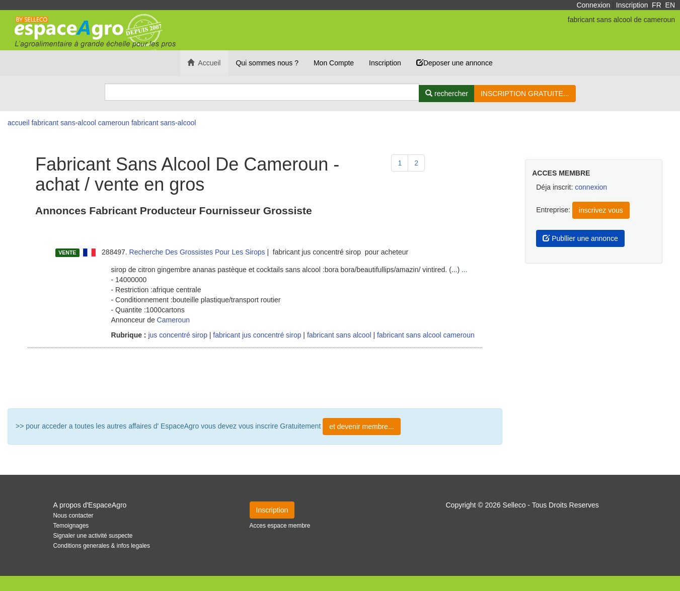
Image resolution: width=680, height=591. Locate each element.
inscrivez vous (601, 210)
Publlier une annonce (580, 238)
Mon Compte (334, 63)
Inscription (632, 5)
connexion (591, 187)
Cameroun (173, 320)
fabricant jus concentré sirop (257, 335)
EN (670, 5)
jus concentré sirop (176, 335)
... (465, 270)
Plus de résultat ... (255, 378)
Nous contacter (73, 515)
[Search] (262, 92)
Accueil (203, 63)
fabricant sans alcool (339, 335)
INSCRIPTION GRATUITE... (525, 94)
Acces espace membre (280, 525)
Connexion (593, 5)
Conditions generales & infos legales (101, 545)
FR (656, 5)
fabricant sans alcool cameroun (426, 335)
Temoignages (71, 525)
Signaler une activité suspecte (93, 535)
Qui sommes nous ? (267, 63)
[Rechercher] (447, 93)
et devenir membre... (361, 427)
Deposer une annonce (454, 63)
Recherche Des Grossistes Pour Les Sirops (197, 252)
